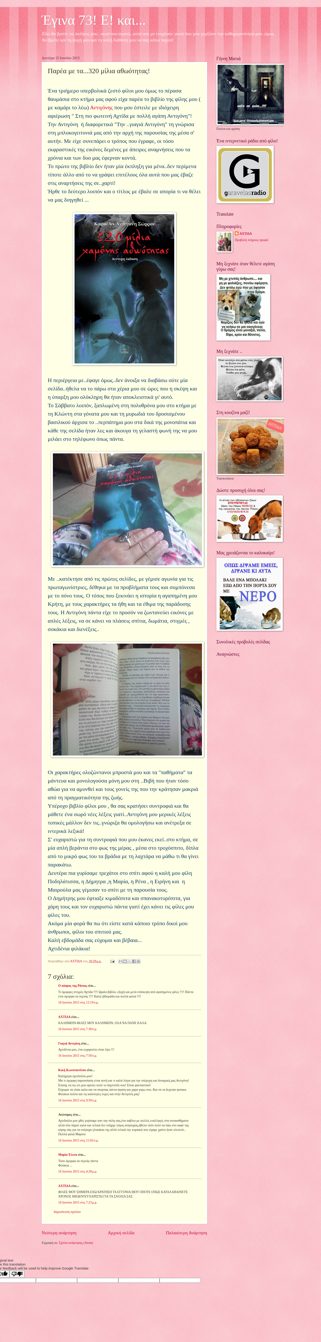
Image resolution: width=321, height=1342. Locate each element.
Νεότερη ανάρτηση (59, 1232)
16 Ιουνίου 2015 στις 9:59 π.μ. (77, 1100)
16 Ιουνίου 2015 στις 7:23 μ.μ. (77, 1202)
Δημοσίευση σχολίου (67, 1212)
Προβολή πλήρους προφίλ (251, 240)
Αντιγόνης (101, 107)
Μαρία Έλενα (67, 1154)
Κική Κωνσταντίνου (72, 1070)
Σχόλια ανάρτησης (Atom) (76, 1243)
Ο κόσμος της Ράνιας (72, 985)
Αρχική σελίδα (121, 1232)
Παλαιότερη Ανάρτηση (186, 1232)
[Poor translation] (17, 1274)
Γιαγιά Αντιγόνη (69, 1043)
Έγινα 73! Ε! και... (94, 20)
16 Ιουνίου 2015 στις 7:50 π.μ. (77, 1055)
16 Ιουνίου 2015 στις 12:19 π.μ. (78, 1002)
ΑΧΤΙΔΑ (64, 1017)
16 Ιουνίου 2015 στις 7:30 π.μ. (77, 1029)
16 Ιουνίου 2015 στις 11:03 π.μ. (78, 1140)
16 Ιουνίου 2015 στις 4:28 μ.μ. (77, 1171)
